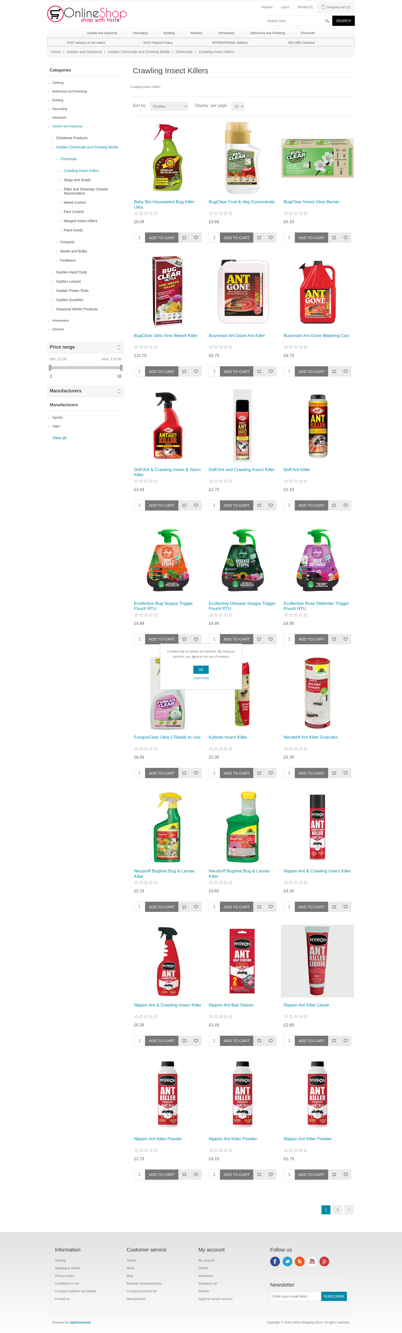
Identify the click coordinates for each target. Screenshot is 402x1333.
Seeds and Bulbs (73, 251)
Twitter (287, 1261)
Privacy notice (64, 1276)
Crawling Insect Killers (81, 171)
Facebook (275, 1261)
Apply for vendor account (215, 1299)
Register (267, 7)
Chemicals (184, 52)
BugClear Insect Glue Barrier (311, 201)
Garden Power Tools (72, 291)
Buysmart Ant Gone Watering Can (316, 335)
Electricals (59, 117)
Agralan (57, 417)
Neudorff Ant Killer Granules (310, 737)
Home (56, 52)
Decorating (59, 109)
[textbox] (299, 21)
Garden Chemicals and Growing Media (138, 52)
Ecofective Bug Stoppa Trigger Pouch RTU (163, 606)
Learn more (201, 678)
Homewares (60, 320)
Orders (203, 1268)
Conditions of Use (67, 1283)
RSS (300, 1261)
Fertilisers (68, 260)
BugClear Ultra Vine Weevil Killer (165, 335)
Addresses (205, 1276)
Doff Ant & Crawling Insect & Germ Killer (167, 472)
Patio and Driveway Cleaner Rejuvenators (86, 191)
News (130, 1268)
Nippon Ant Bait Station (231, 1005)
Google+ (324, 1261)
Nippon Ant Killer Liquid (306, 1005)
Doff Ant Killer (297, 469)
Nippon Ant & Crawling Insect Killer (317, 871)
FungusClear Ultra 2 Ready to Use (167, 737)
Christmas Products (71, 138)
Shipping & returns (67, 1268)
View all (59, 438)
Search (131, 1260)
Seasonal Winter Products (77, 309)
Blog (130, 1276)
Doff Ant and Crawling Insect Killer (242, 469)
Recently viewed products (144, 1283)
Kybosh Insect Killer (228, 737)
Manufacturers (66, 390)
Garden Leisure (68, 281)
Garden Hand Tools (71, 272)
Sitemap (60, 1260)
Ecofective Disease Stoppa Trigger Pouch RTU (242, 606)
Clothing (58, 83)
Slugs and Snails (77, 180)
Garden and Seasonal (84, 52)
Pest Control (74, 212)
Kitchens (58, 329)
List (350, 105)
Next (349, 1209)
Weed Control (75, 202)
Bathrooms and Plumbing (69, 91)
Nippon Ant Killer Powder (158, 1138)
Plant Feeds (73, 230)
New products (136, 1299)
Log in (285, 7)
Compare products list (142, 1291)
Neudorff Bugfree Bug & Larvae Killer (164, 874)
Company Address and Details (75, 1291)
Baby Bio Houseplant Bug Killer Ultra (164, 204)
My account (206, 1260)
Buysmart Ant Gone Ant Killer (237, 335)
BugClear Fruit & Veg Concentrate (242, 201)
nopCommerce (80, 1322)
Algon (56, 426)
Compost (67, 242)
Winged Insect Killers (80, 221)
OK (201, 670)
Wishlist (203, 1291)
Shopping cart (207, 1283)
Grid (341, 105)
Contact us (62, 1299)
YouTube (312, 1261)
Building (57, 100)
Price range (62, 347)
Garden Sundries (69, 300)
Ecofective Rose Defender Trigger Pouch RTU (316, 606)
